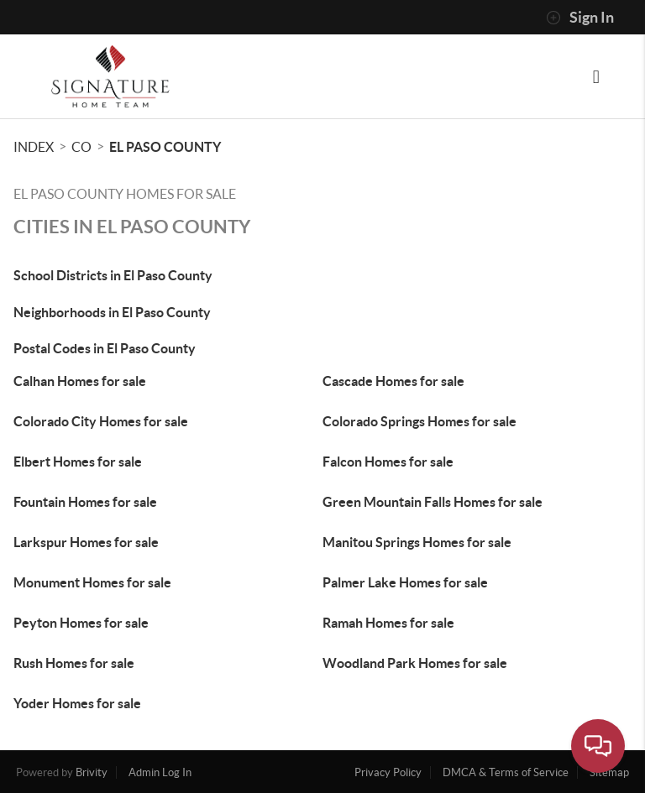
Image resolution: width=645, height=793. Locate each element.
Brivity (92, 772)
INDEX (33, 146)
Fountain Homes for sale (85, 502)
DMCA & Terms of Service (506, 772)
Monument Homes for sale (92, 582)
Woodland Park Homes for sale (414, 663)
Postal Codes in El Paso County (104, 348)
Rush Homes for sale (73, 663)
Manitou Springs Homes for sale (416, 542)
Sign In (580, 17)
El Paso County (165, 146)
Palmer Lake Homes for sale (405, 582)
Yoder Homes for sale (77, 703)
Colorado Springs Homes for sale (419, 421)
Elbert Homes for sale (77, 461)
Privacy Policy (388, 772)
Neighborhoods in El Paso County (112, 312)
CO (81, 146)
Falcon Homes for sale (388, 461)
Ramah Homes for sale (388, 622)
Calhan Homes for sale (79, 381)
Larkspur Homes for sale (86, 542)
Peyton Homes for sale (81, 622)
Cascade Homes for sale (393, 381)
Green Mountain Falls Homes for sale (432, 502)
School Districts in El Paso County (112, 275)
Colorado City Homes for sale (100, 421)
